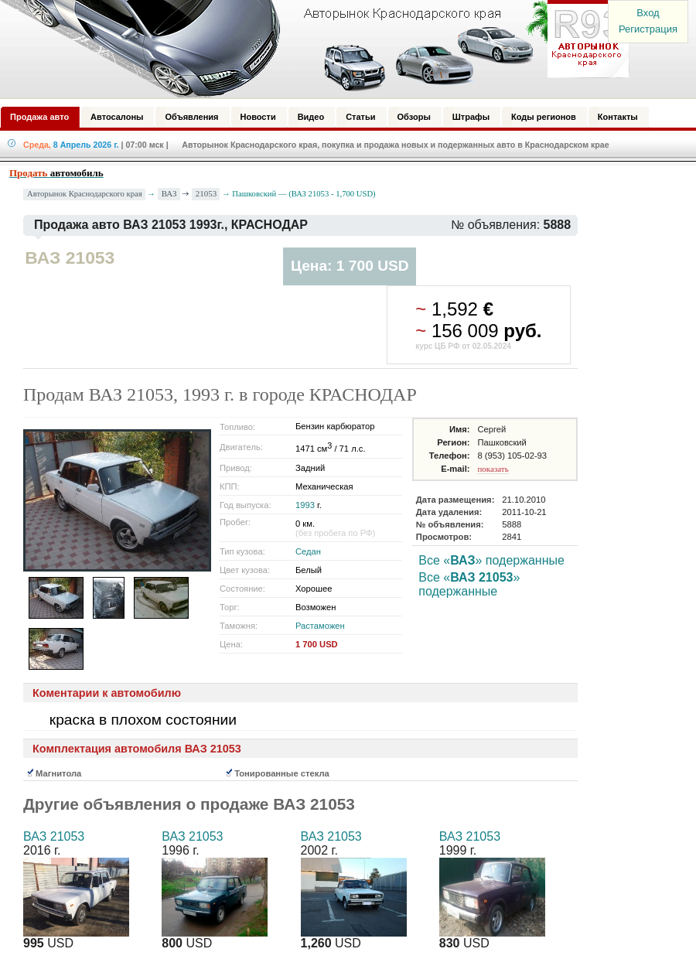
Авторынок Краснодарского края (84, 193)
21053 (206, 193)
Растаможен (320, 625)
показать (492, 468)
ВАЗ (169, 193)
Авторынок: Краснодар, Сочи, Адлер (309, 48)
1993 (305, 505)
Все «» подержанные (491, 560)
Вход (647, 13)
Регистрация (648, 29)
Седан (308, 551)
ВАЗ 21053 (53, 836)
